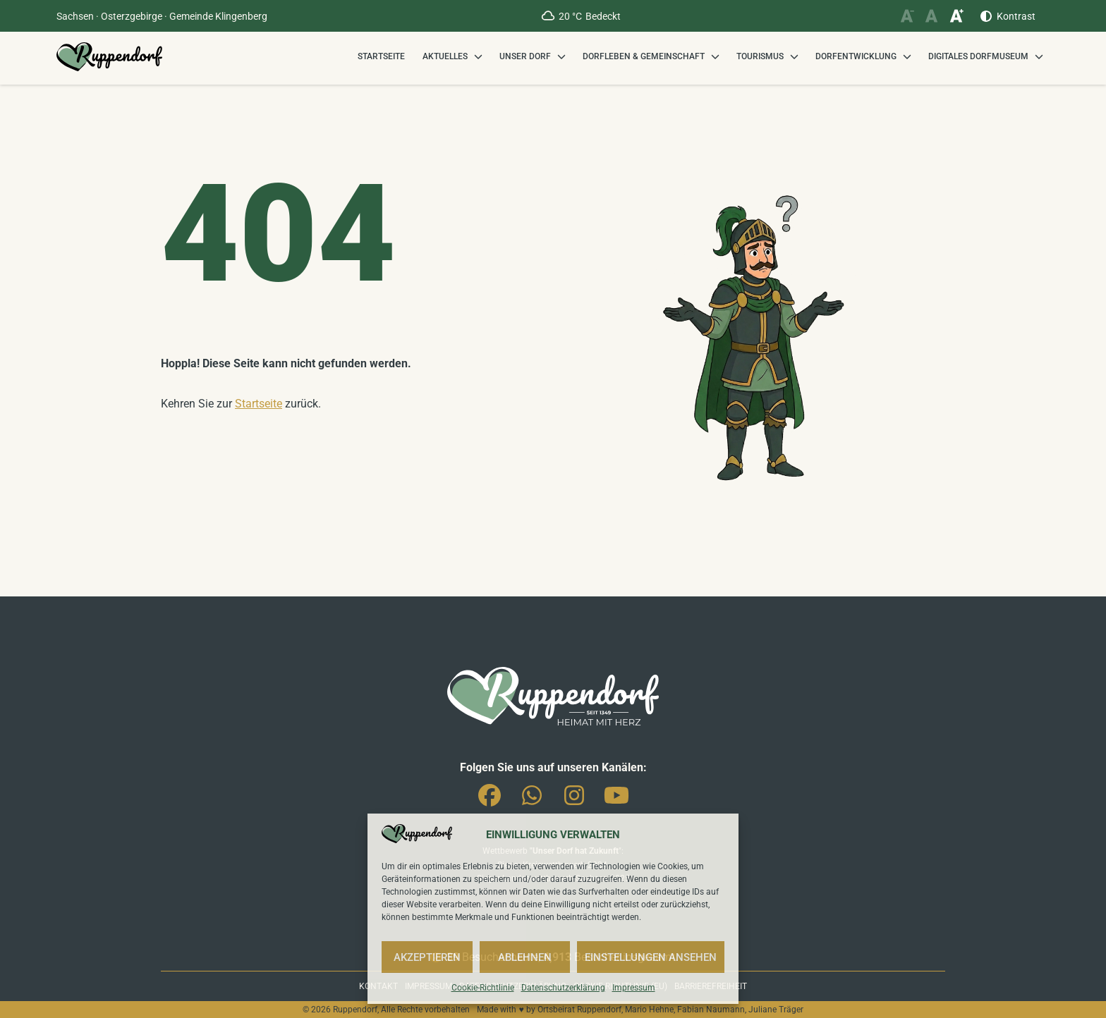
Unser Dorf (525, 56)
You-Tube (616, 792)
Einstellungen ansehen (651, 957)
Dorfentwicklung (856, 56)
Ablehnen (525, 957)
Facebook (489, 792)
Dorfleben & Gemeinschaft (644, 56)
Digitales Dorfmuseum (978, 56)
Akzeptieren (427, 957)
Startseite (381, 56)
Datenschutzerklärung (563, 988)
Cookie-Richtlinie (482, 988)
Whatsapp (532, 792)
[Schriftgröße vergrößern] (956, 16)
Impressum (633, 988)
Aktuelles (445, 56)
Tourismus (760, 56)
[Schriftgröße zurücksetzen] (931, 16)
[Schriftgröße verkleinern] (906, 16)
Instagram (574, 792)
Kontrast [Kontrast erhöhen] (1016, 16)
